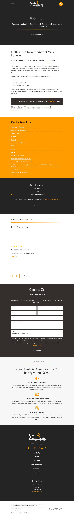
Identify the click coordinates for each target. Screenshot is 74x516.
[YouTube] (45, 448)
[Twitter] (32, 448)
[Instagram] (42, 448)
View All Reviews (25, 276)
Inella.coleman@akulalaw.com (52, 199)
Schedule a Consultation (37, 206)
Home (37, 457)
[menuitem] (17, 126)
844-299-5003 (37, 444)
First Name (14, 307)
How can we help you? (17, 322)
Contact (37, 476)
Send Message (37, 351)
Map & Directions (37, 492)
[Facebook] (28, 448)
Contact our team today (37, 34)
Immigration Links (37, 472)
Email (39, 312)
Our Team (37, 460)
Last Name (40, 307)
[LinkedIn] (35, 448)
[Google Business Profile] (39, 448)
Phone (13, 312)
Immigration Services (37, 464)
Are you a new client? (16, 317)
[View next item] (16, 276)
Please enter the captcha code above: (20, 333)
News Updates (37, 468)
